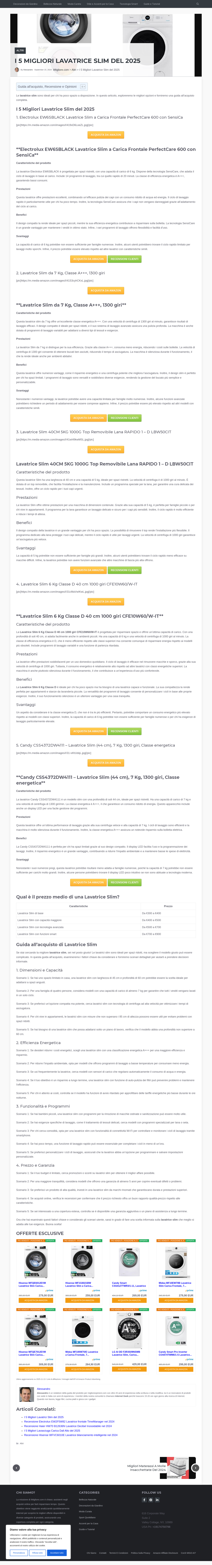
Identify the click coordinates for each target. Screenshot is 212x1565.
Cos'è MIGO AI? (188, 1553)
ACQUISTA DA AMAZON (106, 134)
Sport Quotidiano (87, 1517)
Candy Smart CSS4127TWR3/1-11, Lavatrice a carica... (129, 1284)
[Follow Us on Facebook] (144, 1499)
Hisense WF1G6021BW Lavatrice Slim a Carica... (79, 1284)
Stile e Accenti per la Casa (100, 3)
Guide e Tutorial (152, 3)
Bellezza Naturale (52, 3)
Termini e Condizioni (118, 1553)
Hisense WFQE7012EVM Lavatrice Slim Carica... (32, 1353)
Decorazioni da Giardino (25, 3)
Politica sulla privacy (140, 1553)
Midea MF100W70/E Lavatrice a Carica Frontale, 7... (81, 1353)
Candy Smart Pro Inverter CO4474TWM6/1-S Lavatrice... (175, 1353)
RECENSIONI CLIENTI (124, 259)
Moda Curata (74, 3)
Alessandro (28, 70)
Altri (20, 50)
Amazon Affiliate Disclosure (165, 1553)
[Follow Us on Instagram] (150, 1499)
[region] (38, 1542)
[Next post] (195, 1467)
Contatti (102, 1553)
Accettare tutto (56, 1553)
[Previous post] (16, 1467)
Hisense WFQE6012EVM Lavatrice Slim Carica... (32, 1284)
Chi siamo (91, 1553)
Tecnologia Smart (129, 3)
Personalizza (19, 1553)
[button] (198, 4)
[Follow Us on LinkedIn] (157, 1499)
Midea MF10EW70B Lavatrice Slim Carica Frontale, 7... (175, 1284)
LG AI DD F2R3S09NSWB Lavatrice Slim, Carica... (126, 1353)
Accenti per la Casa (88, 1523)
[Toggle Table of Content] (81, 86)
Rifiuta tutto (37, 1553)
